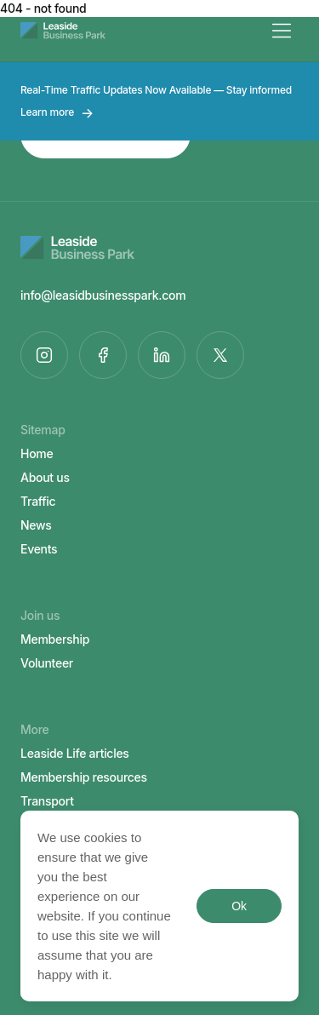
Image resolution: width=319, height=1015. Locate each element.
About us (45, 477)
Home (36, 453)
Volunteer (46, 663)
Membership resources (83, 777)
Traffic (37, 501)
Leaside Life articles (74, 753)
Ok (238, 906)
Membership (54, 639)
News (36, 525)
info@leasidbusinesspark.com (102, 295)
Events (38, 549)
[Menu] (282, 31)
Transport (47, 801)
